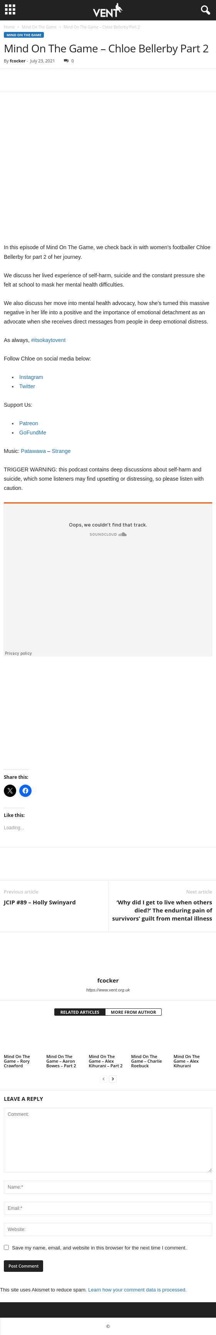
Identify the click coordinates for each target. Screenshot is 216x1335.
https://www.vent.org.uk (108, 990)
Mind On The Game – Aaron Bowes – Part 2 (61, 1060)
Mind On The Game (39, 27)
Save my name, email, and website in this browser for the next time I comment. (99, 1248)
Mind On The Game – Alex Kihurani (187, 1060)
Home (9, 27)
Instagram (31, 377)
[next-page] (113, 1079)
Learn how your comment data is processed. (137, 1290)
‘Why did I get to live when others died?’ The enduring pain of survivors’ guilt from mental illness (162, 910)
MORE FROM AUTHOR (133, 1012)
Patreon (28, 423)
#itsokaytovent (48, 340)
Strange (61, 451)
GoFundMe (32, 432)
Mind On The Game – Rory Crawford (17, 1060)
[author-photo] (108, 954)
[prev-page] (103, 1079)
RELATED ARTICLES (79, 1012)
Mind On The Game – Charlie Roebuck (146, 1060)
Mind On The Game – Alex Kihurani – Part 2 (105, 1060)
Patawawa (33, 451)
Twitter (27, 386)
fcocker (17, 61)
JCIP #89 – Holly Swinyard (40, 902)
